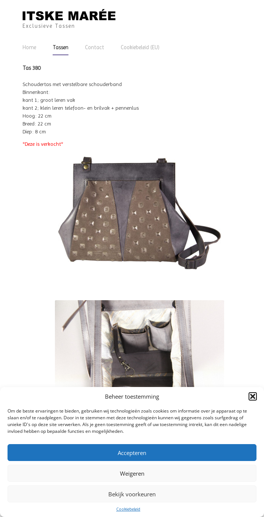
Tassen (60, 47)
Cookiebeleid (128, 509)
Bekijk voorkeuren (132, 494)
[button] (252, 396)
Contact (94, 47)
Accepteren (132, 453)
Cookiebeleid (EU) (140, 47)
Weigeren (132, 473)
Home (29, 47)
